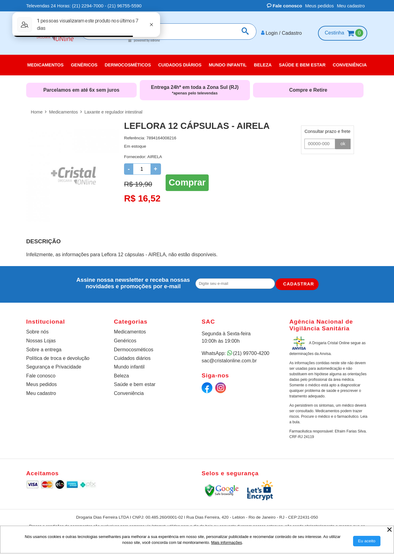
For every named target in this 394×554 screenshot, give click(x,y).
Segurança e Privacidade (53, 366)
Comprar (187, 182)
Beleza (121, 375)
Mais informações (226, 542)
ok (342, 143)
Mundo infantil (129, 366)
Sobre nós (37, 331)
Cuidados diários (132, 358)
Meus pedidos (319, 5)
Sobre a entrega (44, 349)
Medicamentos (130, 331)
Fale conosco (284, 5)
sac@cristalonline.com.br (229, 360)
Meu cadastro (351, 5)
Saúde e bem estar (134, 384)
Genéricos (125, 340)
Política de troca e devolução (57, 358)
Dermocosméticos (133, 349)
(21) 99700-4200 (251, 353)
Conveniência (129, 393)
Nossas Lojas (41, 340)
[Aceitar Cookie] (366, 541)
